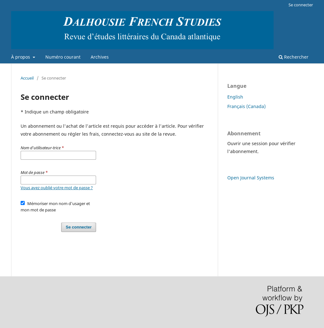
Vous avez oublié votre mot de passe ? (57, 187)
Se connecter (300, 5)
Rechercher (293, 57)
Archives (100, 57)
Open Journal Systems (250, 178)
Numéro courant (63, 57)
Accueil (27, 78)
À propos (21, 57)
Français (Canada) (246, 106)
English (235, 97)
